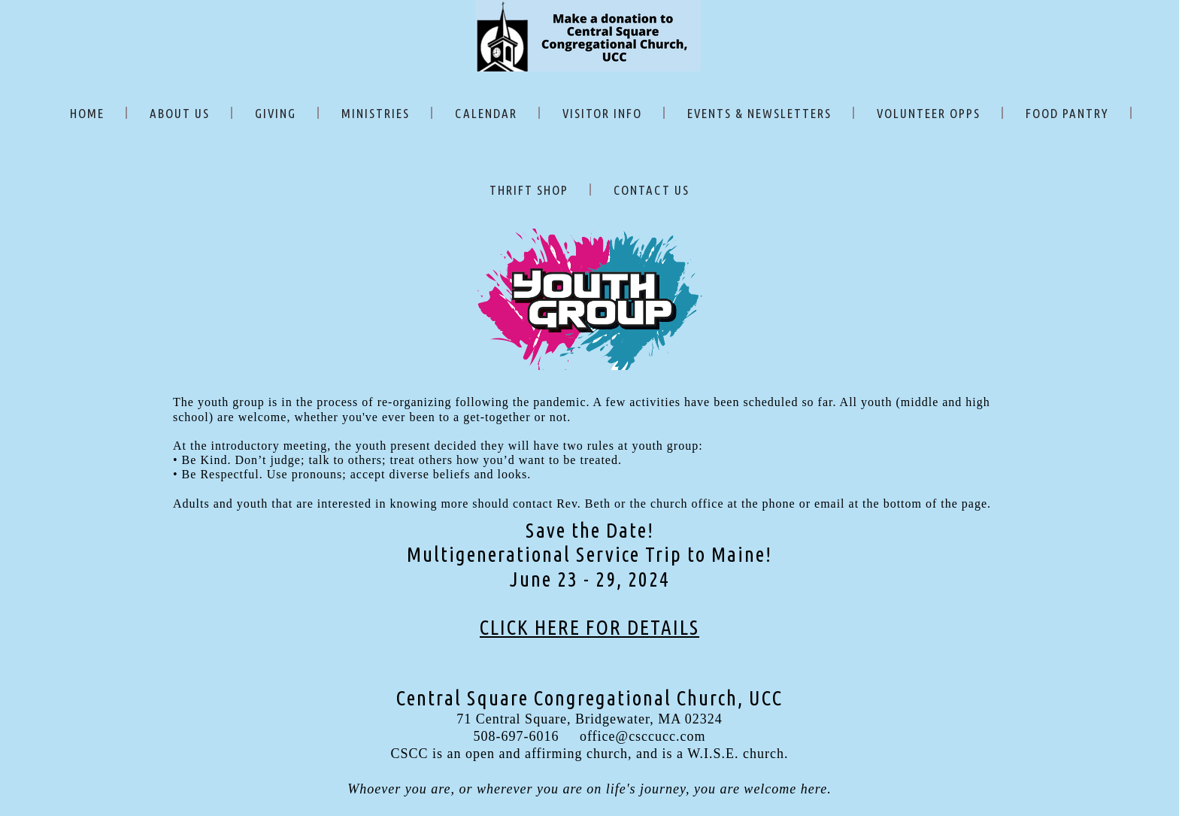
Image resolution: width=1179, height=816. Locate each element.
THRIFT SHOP (528, 190)
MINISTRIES (375, 113)
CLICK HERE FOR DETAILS (589, 627)
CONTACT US (652, 190)
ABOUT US (180, 113)
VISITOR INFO (602, 113)
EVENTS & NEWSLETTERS (759, 113)
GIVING (275, 113)
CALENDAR (486, 113)
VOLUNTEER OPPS (928, 113)
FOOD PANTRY (1067, 113)
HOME (87, 113)
